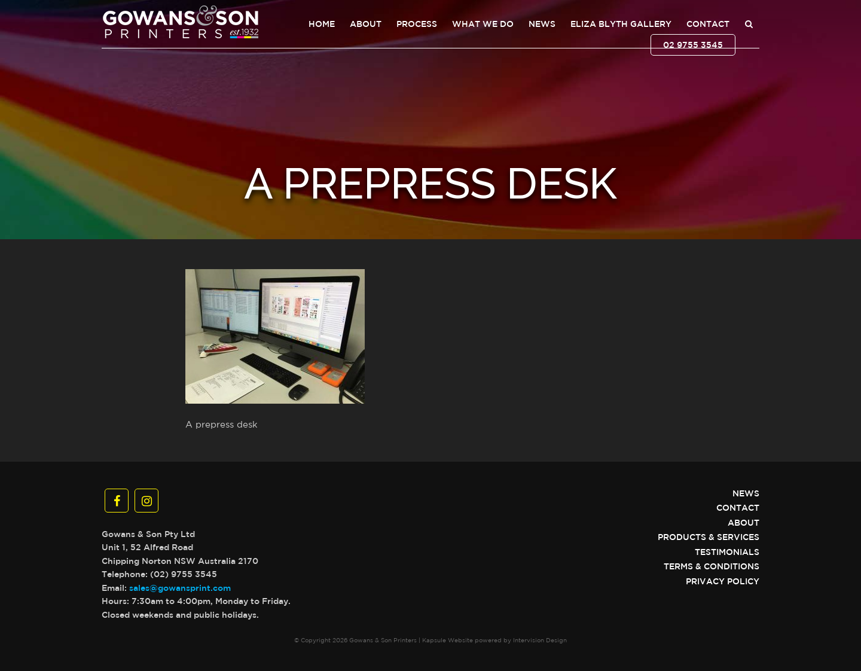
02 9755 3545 (693, 45)
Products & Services (708, 537)
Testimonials (727, 552)
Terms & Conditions (711, 566)
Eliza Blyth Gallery (620, 24)
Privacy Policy (722, 581)
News (542, 24)
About (365, 24)
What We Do (483, 24)
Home (322, 24)
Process (416, 24)
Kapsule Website (447, 639)
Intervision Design (540, 639)
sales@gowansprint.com (180, 588)
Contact (707, 24)
